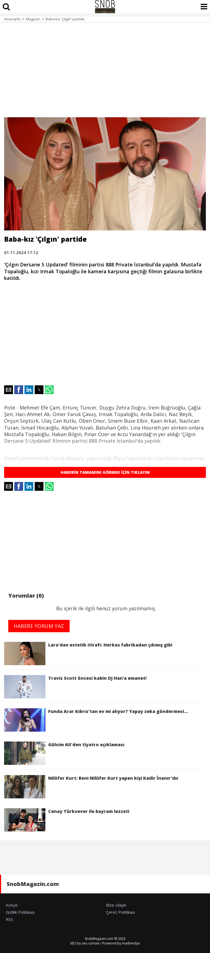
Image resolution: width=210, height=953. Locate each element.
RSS (9, 919)
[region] (105, 67)
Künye (12, 905)
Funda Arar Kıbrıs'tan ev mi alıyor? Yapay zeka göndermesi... (96, 720)
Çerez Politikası (120, 912)
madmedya (131, 943)
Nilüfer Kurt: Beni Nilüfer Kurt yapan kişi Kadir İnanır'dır (91, 786)
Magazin (33, 18)
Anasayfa (12, 18)
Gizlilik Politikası (20, 912)
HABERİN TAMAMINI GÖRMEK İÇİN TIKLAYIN (105, 472)
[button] (8, 389)
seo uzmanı (91, 943)
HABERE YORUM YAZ (39, 626)
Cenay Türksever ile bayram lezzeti (66, 820)
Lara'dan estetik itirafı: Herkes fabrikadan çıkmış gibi (88, 653)
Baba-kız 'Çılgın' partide (65, 18)
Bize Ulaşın (116, 905)
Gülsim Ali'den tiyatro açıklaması (64, 753)
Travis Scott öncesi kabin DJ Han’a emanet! (75, 686)
